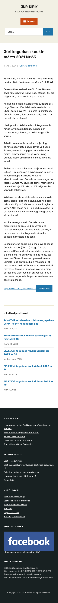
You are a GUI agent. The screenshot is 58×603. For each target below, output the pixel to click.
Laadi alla (44, 288)
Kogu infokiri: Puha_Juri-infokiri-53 (20, 289)
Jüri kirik (29, 7)
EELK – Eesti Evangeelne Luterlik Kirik (21, 432)
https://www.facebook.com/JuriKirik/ (22, 552)
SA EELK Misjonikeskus (14, 436)
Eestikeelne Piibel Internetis (17, 501)
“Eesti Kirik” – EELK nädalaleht (18, 440)
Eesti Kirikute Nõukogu (14, 496)
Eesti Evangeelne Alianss (15, 504)
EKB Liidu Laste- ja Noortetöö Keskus (21, 472)
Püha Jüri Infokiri (28, 66)
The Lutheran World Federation (18, 444)
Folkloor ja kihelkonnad (14, 516)
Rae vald (8, 508)
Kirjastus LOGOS (11, 512)
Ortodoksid (9, 480)
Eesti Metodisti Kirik (13, 461)
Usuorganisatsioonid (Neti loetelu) (20, 476)
